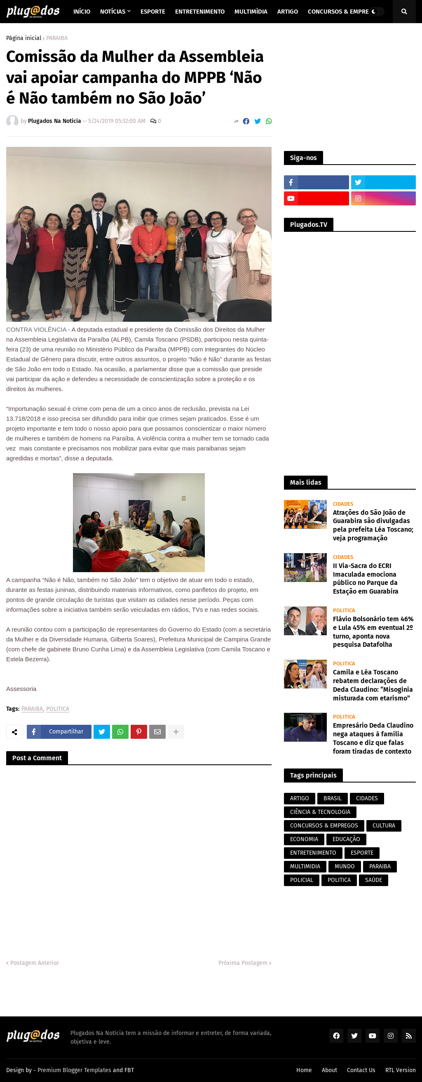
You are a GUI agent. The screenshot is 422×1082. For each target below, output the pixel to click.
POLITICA (57, 709)
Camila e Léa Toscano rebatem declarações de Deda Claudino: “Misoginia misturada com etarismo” (373, 685)
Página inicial (23, 38)
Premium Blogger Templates (74, 1070)
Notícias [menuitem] (112, 11)
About (329, 1070)
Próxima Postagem (242, 962)
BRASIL (333, 798)
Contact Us (361, 1070)
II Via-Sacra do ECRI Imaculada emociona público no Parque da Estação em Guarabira (366, 578)
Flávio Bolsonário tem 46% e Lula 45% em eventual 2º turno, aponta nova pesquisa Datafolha (373, 631)
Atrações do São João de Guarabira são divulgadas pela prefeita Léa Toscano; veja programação (373, 525)
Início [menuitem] (81, 11)
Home (304, 1070)
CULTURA (384, 825)
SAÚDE (373, 880)
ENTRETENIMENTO (313, 852)
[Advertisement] (350, 87)
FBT (129, 1070)
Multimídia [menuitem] (250, 11)
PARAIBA (57, 38)
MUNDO (345, 866)
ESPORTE (362, 852)
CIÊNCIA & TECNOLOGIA (320, 812)
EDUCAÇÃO (346, 839)
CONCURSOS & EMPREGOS (324, 825)
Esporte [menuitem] (153, 11)
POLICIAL (301, 880)
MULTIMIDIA (305, 866)
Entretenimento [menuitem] (200, 11)
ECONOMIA (304, 839)
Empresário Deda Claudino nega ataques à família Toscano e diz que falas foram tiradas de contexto (373, 738)
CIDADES (367, 798)
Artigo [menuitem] (287, 11)
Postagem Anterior (34, 962)
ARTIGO (299, 798)
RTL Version (400, 1070)
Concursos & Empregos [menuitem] (344, 11)
